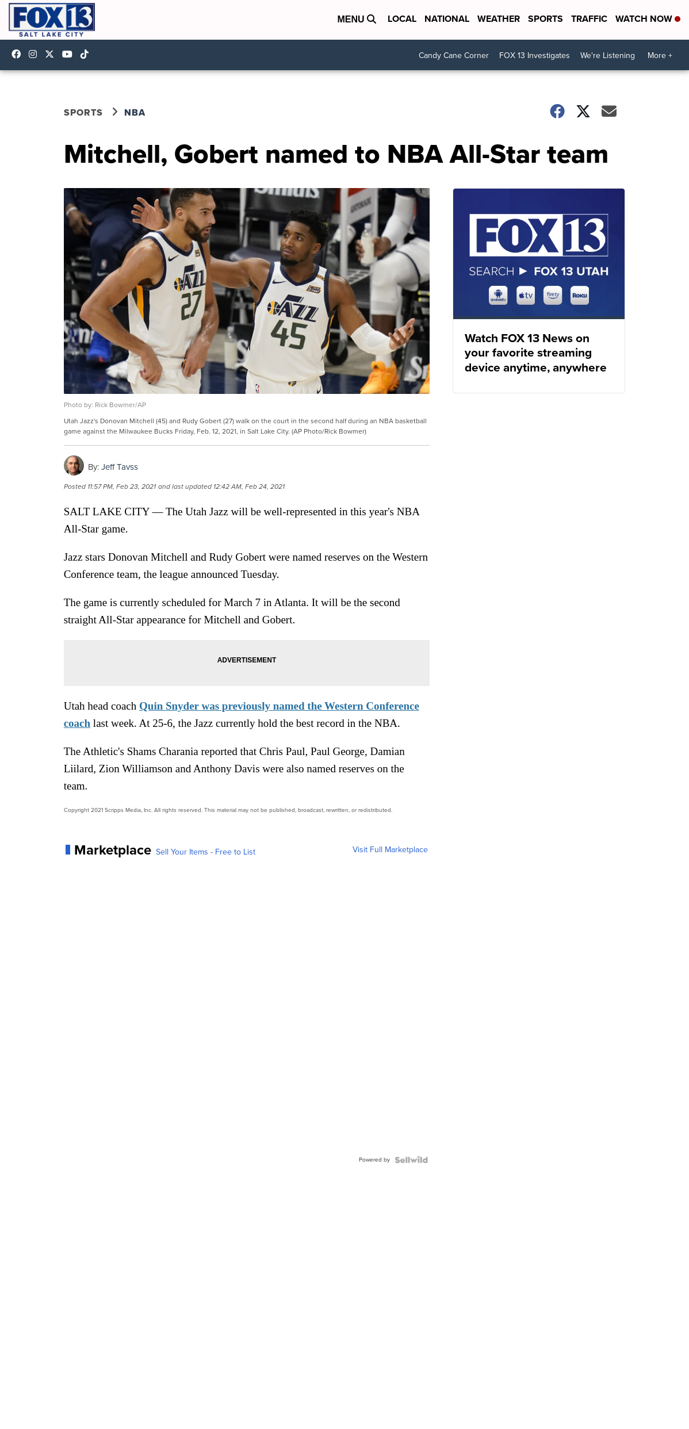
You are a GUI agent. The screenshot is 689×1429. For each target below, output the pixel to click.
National (446, 18)
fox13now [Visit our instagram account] (36, 54)
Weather (498, 18)
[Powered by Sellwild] (411, 1160)
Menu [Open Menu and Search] (356, 19)
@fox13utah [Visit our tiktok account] (87, 54)
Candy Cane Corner (454, 55)
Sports (545, 18)
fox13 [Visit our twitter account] (52, 54)
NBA (135, 112)
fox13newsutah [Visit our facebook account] (19, 54)
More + (660, 55)
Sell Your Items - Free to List (205, 852)
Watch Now (647, 18)
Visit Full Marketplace (390, 850)
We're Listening (607, 55)
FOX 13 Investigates (534, 55)
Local (402, 18)
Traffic (589, 18)
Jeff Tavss (119, 467)
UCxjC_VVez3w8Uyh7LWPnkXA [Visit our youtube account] (70, 54)
